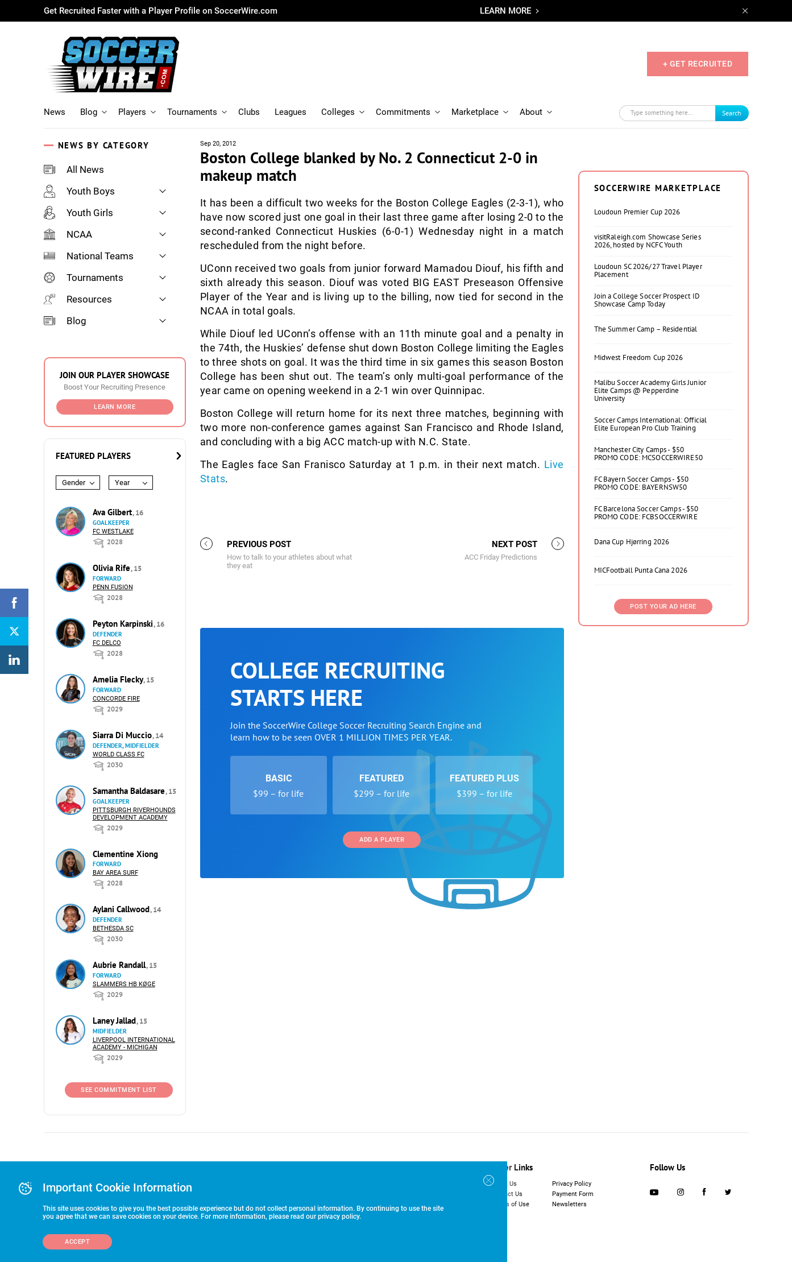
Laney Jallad (115, 1020)
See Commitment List (119, 1090)
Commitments (403, 112)
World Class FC (118, 754)
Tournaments (192, 112)
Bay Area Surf (115, 872)
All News (74, 169)
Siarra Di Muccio (123, 735)
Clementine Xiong (125, 854)
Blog (88, 112)
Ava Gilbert (113, 512)
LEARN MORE (505, 11)
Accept (77, 1242)
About (531, 112)
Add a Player (381, 839)
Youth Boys (79, 191)
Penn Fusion (113, 587)
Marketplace (475, 112)
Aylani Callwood (122, 909)
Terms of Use (510, 1204)
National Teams (89, 256)
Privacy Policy (571, 1183)
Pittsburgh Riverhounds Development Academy (134, 813)
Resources (78, 299)
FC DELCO (107, 643)
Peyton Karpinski (124, 623)
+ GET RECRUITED (698, 63)
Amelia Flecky (119, 679)
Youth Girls (78, 212)
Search (731, 113)
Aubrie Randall (120, 964)
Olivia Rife (112, 567)
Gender (73, 482)
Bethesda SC (113, 928)
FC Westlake (113, 531)
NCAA (68, 234)
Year (122, 482)
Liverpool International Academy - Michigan (134, 1043)
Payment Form (573, 1194)
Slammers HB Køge (124, 984)
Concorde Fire (116, 698)
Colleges (338, 112)
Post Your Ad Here (663, 606)
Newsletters (569, 1204)
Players (132, 112)
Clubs (249, 112)
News (54, 112)
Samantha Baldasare (130, 790)
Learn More (114, 407)
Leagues (290, 112)
